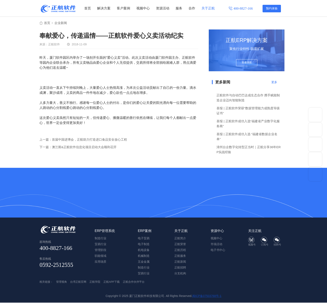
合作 (192, 8)
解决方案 (104, 8)
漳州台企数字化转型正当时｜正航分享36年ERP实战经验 (248, 150)
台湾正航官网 (78, 282)
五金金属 (144, 262)
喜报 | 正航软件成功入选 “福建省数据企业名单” (246, 137)
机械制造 (144, 256)
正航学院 (94, 282)
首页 (87, 8)
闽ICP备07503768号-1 (206, 296)
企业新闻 (61, 23)
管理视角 (61, 282)
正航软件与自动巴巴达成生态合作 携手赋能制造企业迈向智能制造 (248, 98)
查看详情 (247, 63)
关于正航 (208, 8)
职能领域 (100, 256)
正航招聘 (180, 268)
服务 (179, 8)
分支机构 (180, 273)
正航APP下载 (111, 282)
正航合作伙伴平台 (134, 282)
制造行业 (144, 268)
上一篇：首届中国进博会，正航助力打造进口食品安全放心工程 (83, 140)
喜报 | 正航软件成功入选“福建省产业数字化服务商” (247, 124)
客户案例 (123, 8)
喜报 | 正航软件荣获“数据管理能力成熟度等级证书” (247, 111)
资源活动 (162, 8)
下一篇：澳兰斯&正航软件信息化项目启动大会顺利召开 (78, 147)
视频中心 (143, 8)
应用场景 (100, 262)
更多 (274, 82)
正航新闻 (180, 262)
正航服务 (180, 256)
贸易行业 (144, 273)
